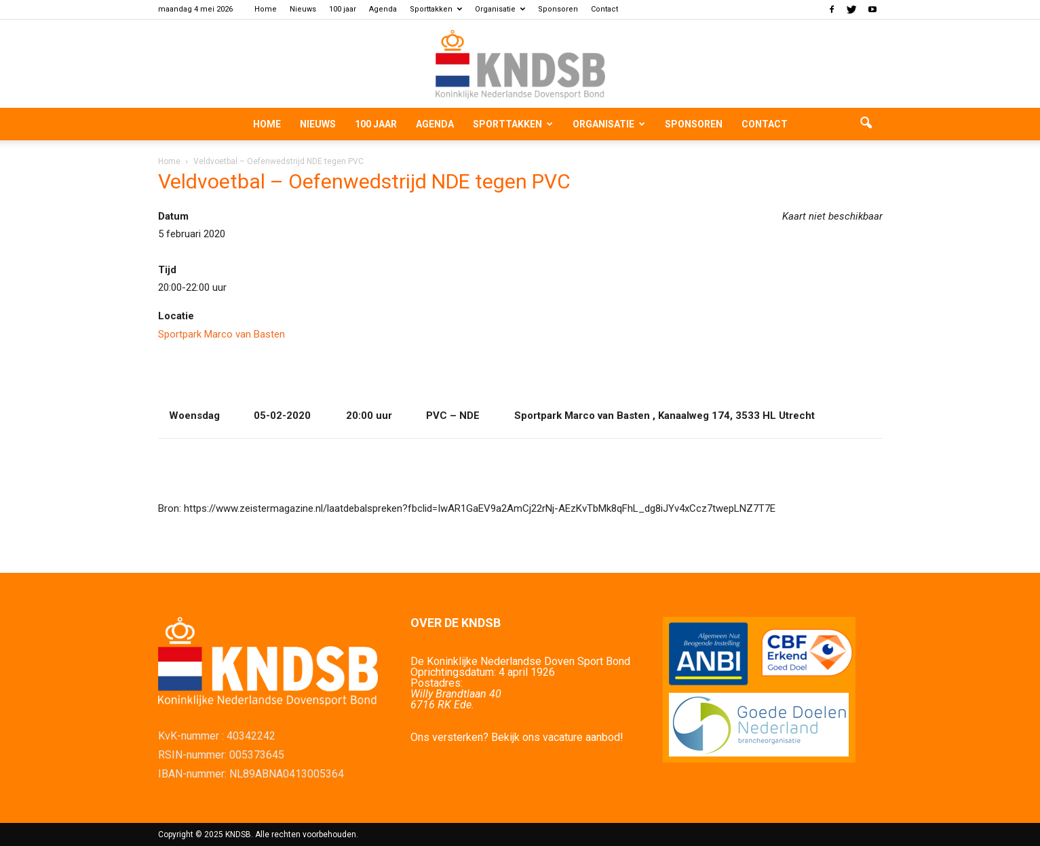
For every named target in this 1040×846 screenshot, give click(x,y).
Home (265, 9)
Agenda (383, 9)
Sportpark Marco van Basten (221, 334)
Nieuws (303, 9)
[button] (866, 124)
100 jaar (342, 9)
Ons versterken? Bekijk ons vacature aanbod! (516, 737)
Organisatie (500, 9)
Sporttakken (436, 9)
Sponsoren (558, 9)
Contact (604, 9)
